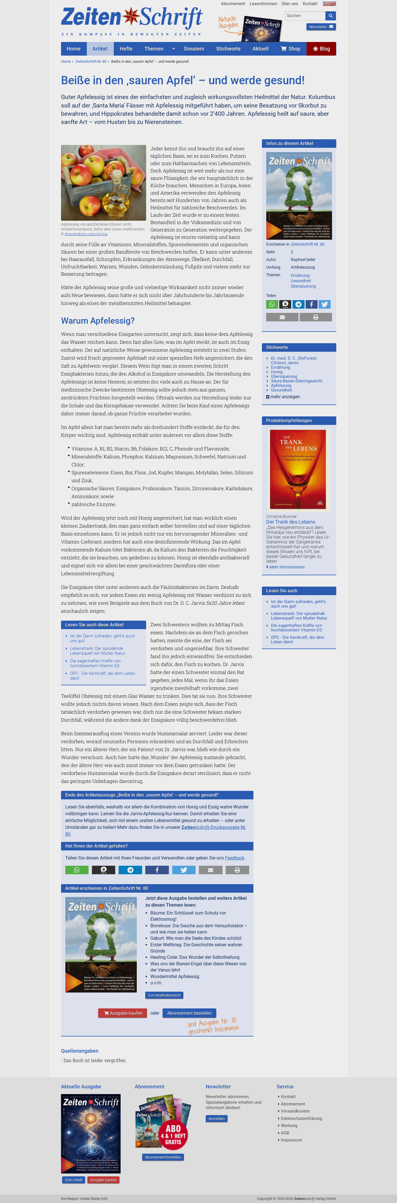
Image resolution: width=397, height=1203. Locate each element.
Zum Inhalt (73, 1180)
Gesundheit (301, 281)
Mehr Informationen (287, 567)
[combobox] (305, 15)
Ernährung (300, 275)
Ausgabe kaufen (122, 1013)
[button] (77, 870)
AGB (285, 1132)
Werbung (289, 1125)
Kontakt (310, 3)
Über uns (290, 3)
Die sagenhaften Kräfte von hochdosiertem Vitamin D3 (95, 663)
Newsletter (321, 27)
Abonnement (233, 3)
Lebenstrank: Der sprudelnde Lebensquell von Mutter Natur (97, 651)
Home (66, 61)
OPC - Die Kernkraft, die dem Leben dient (102, 676)
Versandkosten (295, 1111)
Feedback (234, 858)
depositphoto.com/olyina (86, 233)
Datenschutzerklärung (301, 1118)
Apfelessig (281, 385)
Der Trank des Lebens (290, 522)
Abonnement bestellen (189, 1013)
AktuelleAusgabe (228, 22)
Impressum (291, 1140)
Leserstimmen (263, 3)
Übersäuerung (303, 286)
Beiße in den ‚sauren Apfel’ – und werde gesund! (150, 61)
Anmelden (217, 1118)
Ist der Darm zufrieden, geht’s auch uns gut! (102, 638)
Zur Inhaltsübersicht (164, 995)
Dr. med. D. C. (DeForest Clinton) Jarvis (293, 360)
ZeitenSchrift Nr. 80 (90, 61)
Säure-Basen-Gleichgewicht (296, 381)
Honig (276, 371)
